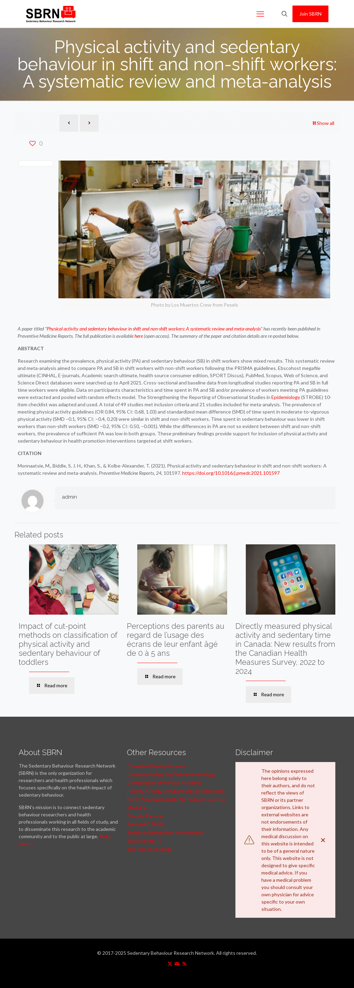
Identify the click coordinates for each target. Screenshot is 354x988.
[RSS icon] (184, 963)
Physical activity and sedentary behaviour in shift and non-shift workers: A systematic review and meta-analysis (154, 329)
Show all (323, 123)
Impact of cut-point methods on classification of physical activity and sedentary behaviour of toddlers (68, 644)
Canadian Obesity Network (156, 766)
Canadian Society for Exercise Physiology (171, 774)
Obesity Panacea (145, 816)
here (138, 336)
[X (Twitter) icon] (170, 963)
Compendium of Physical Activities (164, 783)
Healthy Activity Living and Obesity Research (175, 791)
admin (69, 497)
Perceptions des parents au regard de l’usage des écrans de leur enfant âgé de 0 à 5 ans (175, 640)
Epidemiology (285, 397)
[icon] (177, 963)
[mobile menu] (260, 14)
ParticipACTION (145, 824)
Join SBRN (310, 14)
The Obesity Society (149, 849)
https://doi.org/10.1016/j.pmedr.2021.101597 (231, 473)
